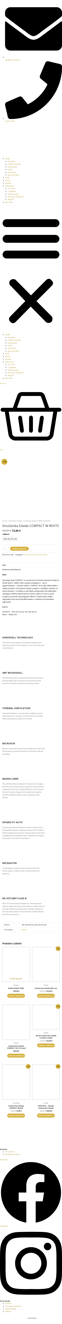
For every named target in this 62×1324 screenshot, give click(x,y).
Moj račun (9, 202)
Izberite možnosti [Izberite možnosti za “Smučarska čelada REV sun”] (46, 996)
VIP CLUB (11, 188)
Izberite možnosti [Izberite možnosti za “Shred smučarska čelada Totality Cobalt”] (46, 1045)
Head (24, 929)
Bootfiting (12, 172)
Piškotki (10, 199)
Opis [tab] (4, 565)
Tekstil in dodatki (14, 164)
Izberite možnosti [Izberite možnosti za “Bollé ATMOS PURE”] (16, 996)
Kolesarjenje (12, 167)
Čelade (19, 521)
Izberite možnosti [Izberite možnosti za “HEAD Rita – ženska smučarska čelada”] (46, 1115)
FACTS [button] (5, 607)
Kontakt (8, 183)
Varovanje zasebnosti (16, 197)
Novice (7, 180)
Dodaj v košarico (19, 549)
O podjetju (12, 191)
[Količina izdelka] (5, 549)
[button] (31, 269)
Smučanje (11, 161)
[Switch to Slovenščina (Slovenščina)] (31, 1318)
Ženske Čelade (42, 555)
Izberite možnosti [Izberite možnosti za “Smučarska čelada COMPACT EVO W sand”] (16, 1055)
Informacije (9, 186)
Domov (4, 521)
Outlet (10, 169)
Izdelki (7, 158)
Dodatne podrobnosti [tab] (11, 569)
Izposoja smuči (13, 175)
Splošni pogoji (13, 194)
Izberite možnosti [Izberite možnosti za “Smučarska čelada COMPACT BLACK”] (16, 1115)
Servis (7, 177)
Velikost (6, 534)
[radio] (10, 539)
